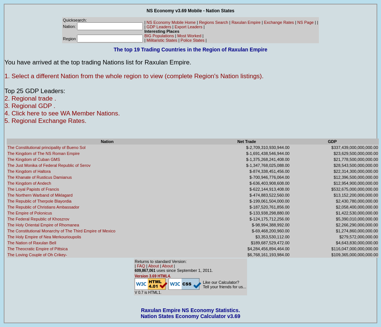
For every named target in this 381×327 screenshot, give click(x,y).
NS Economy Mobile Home (171, 22)
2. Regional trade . (30, 98)
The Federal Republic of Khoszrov (38, 219)
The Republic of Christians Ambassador (43, 207)
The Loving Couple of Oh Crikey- (37, 255)
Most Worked (189, 36)
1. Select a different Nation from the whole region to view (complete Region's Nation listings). (134, 76)
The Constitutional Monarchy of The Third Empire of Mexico (61, 231)
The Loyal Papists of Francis (33, 189)
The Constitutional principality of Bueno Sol (46, 147)
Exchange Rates (279, 22)
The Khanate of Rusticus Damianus (39, 177)
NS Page (305, 22)
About (153, 266)
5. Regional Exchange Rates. (45, 120)
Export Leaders (188, 27)
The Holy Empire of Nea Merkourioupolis (44, 237)
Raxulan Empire (245, 22)
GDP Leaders (159, 27)
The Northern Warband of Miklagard (40, 195)
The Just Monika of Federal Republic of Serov (48, 165)
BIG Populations (159, 36)
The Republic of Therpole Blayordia (39, 201)
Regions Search (213, 22)
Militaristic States (162, 40)
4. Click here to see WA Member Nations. (62, 113)
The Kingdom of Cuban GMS (33, 159)
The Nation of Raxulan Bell (31, 243)
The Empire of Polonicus (29, 213)
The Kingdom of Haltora (29, 171)
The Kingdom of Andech (29, 183)
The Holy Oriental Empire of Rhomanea (43, 225)
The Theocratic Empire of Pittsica (37, 249)
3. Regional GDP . (29, 105)
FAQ (141, 266)
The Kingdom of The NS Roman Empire (43, 153)
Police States (192, 40)
